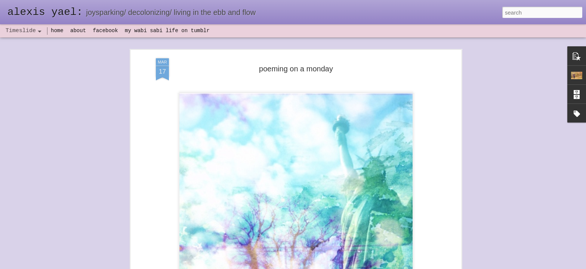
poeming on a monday (296, 60)
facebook (105, 31)
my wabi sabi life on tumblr (167, 31)
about (78, 31)
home (57, 31)
